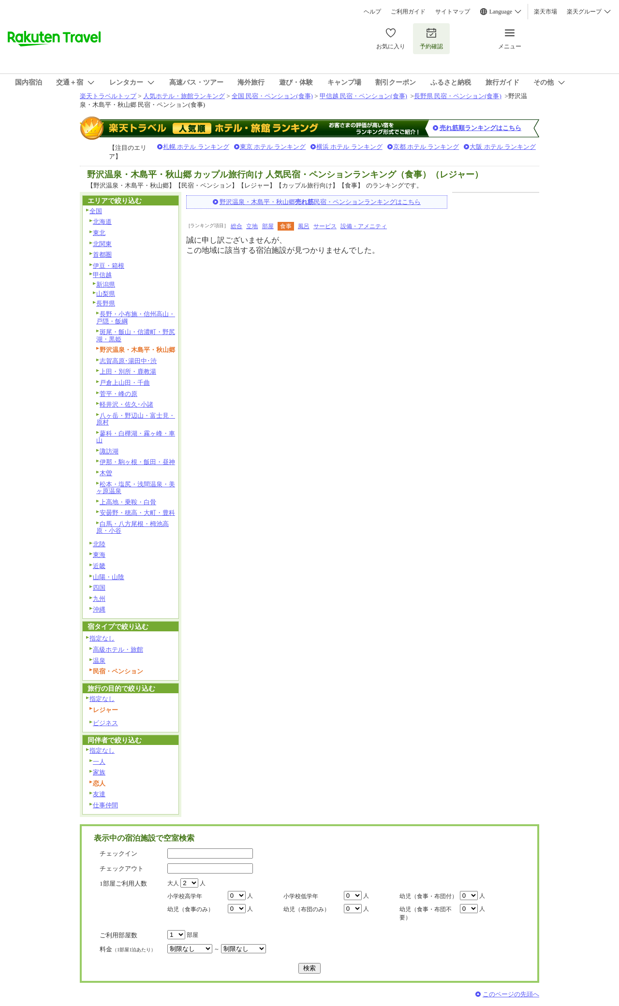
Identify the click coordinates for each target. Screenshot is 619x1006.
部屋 (268, 226)
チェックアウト (122, 868)
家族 (99, 772)
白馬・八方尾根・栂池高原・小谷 (132, 527)
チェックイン (118, 853)
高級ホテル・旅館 (118, 649)
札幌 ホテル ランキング (196, 146)
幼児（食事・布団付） (428, 896)
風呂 (304, 226)
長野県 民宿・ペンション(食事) (457, 96)
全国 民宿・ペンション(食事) (272, 96)
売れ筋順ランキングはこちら (480, 127)
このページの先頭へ (511, 994)
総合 (236, 226)
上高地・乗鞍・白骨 (128, 502)
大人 (173, 883)
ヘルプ (372, 11)
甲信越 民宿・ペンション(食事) (363, 96)
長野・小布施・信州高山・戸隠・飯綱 (135, 317)
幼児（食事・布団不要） (425, 913)
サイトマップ (452, 11)
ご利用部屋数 (118, 935)
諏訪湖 (109, 451)
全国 (95, 211)
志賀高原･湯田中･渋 (128, 360)
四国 (99, 587)
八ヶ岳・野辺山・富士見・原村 (135, 419)
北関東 (102, 244)
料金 (128, 949)
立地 (252, 226)
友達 (99, 794)
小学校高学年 (184, 896)
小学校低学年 (300, 896)
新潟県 (105, 284)
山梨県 (105, 293)
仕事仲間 (105, 805)
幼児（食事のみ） (190, 909)
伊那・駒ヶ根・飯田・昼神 (137, 462)
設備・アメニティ (363, 226)
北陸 (99, 544)
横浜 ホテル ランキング (349, 146)
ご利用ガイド (408, 11)
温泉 (99, 660)
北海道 (102, 221)
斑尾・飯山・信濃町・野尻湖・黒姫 (135, 335)
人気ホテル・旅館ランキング (184, 96)
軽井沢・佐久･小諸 (126, 404)
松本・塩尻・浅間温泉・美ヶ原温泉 (135, 488)
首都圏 (102, 254)
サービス (325, 226)
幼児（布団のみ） (306, 909)
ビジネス (105, 723)
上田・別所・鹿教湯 (128, 371)
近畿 (99, 565)
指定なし (102, 638)
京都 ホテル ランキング (426, 146)
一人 (99, 761)
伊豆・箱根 (108, 265)
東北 (99, 232)
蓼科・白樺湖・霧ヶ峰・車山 (135, 437)
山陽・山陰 (108, 577)
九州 (99, 598)
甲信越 (102, 274)
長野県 (105, 303)
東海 (99, 554)
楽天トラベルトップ (108, 96)
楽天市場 (545, 11)
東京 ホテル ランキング (273, 146)
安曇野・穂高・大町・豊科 (137, 512)
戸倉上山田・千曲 (125, 382)
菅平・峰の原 (118, 393)
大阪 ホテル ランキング (503, 146)
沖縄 (99, 609)
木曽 (106, 473)
